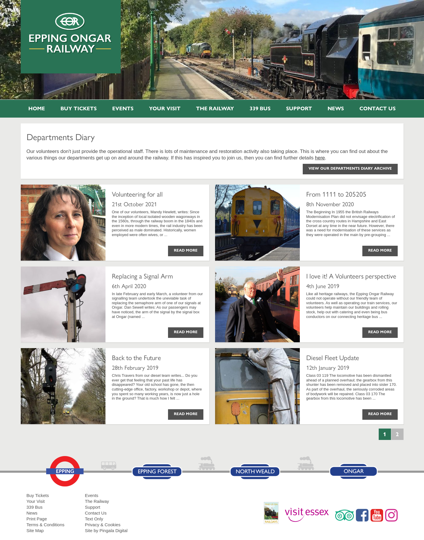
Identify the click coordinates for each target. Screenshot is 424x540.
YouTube (377, 515)
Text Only (94, 518)
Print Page (37, 518)
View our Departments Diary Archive (350, 168)
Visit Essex (309, 515)
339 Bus (260, 108)
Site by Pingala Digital (106, 530)
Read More (186, 250)
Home (36, 108)
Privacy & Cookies (103, 524)
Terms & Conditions (46, 524)
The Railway (215, 108)
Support (299, 108)
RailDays (273, 516)
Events (123, 108)
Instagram (391, 515)
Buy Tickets (78, 108)
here (320, 158)
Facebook (362, 515)
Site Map (35, 530)
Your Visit (165, 108)
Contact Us (377, 108)
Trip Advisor (344, 515)
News (336, 108)
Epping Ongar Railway (70, 33)
